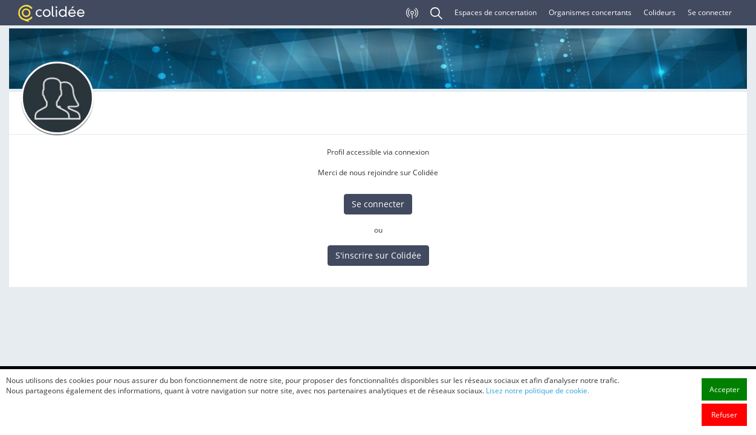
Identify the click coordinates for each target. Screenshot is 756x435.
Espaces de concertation (495, 12)
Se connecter (710, 12)
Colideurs (660, 12)
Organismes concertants (590, 12)
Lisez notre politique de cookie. (537, 390)
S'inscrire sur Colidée (378, 255)
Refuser (724, 415)
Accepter (724, 389)
